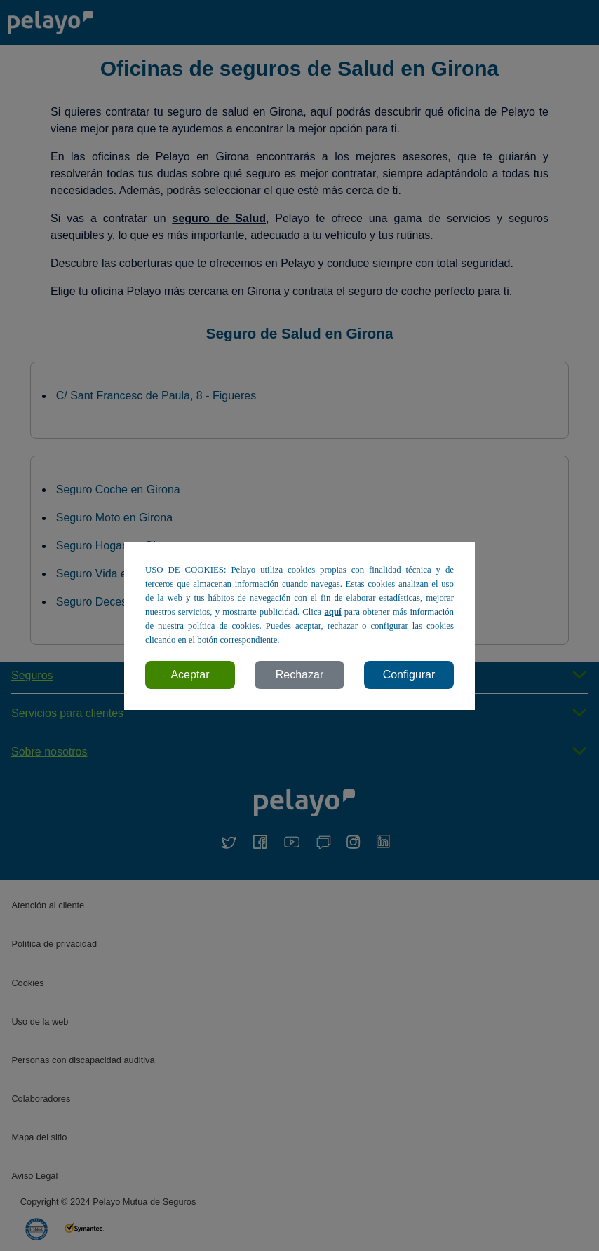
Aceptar (189, 675)
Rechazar (299, 675)
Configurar (409, 675)
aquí (332, 612)
